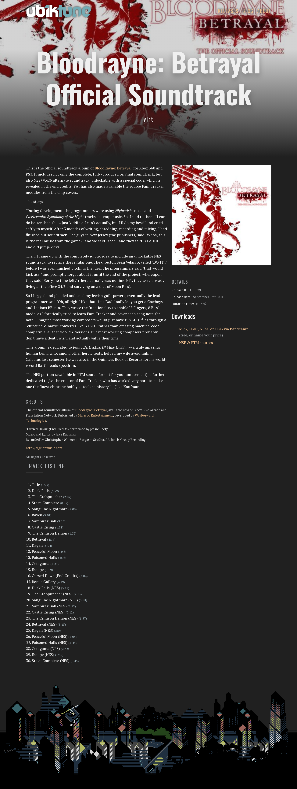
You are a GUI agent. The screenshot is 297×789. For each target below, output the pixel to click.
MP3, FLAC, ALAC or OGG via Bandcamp (214, 329)
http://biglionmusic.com (44, 448)
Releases (228, 10)
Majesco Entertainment (95, 415)
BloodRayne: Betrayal (113, 168)
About (264, 10)
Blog (247, 10)
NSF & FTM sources (196, 342)
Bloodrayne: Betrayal (91, 410)
